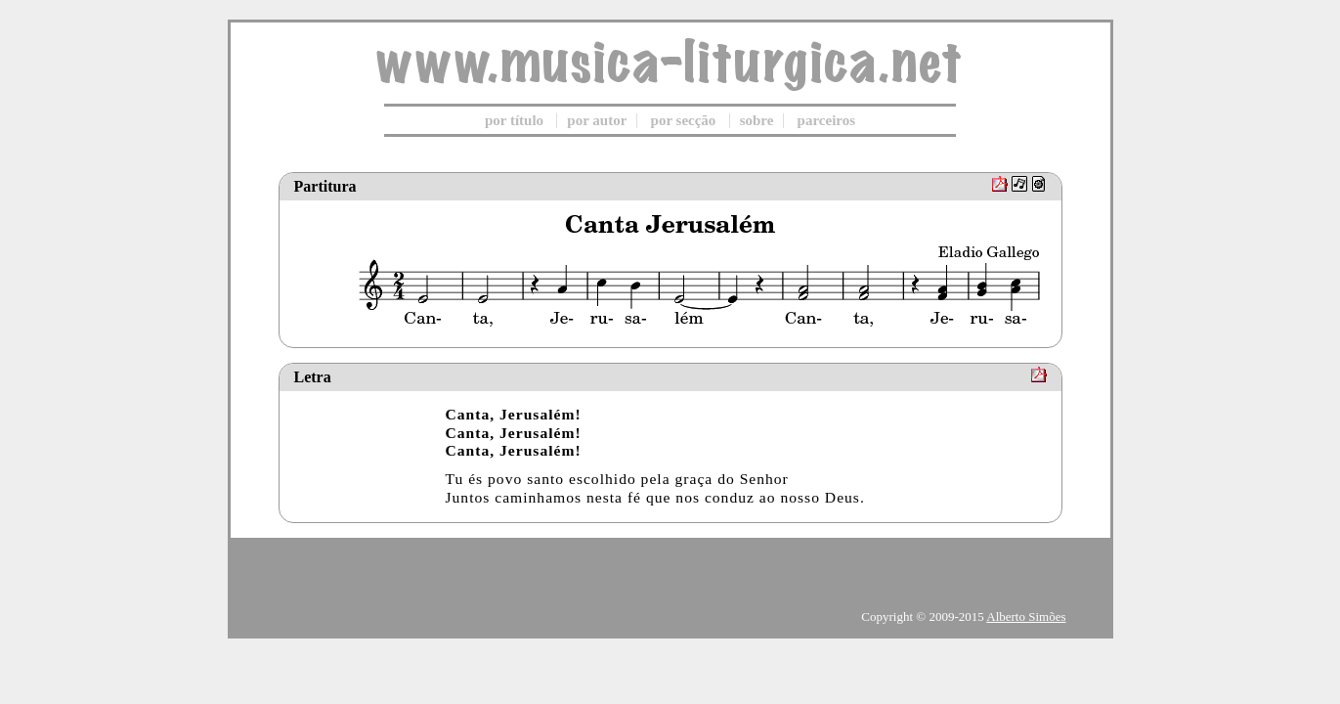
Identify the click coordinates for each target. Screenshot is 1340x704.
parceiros (826, 120)
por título (514, 120)
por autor (597, 120)
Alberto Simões (1025, 616)
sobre (757, 120)
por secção (683, 120)
